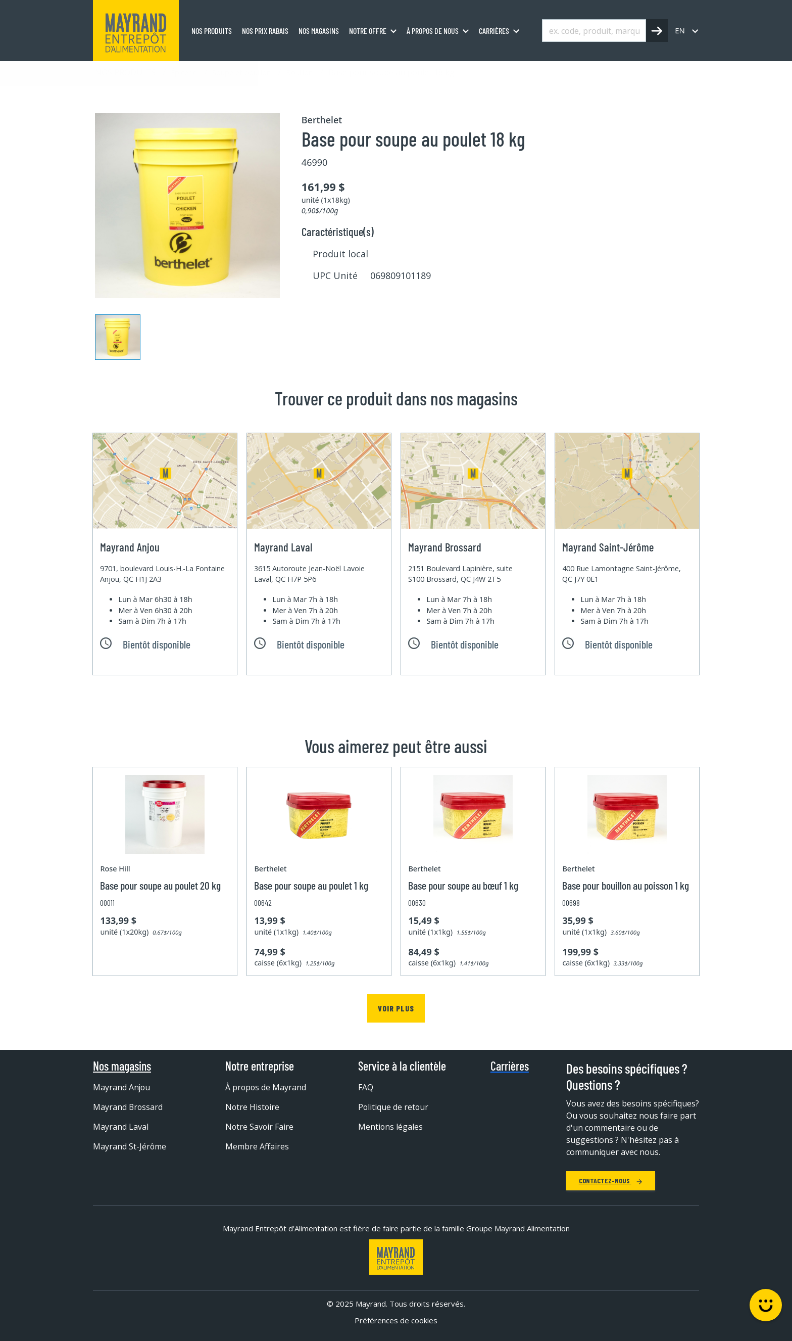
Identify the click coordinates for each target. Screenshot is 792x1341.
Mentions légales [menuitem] (390, 1126)
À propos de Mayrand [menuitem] (266, 1087)
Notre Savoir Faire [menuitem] (259, 1126)
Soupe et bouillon (241, 72)
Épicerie (184, 72)
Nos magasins (122, 1066)
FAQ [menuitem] (365, 1087)
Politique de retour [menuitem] (393, 1107)
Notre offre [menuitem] (367, 30)
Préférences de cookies (396, 1320)
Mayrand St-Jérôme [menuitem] (130, 1146)
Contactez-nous (610, 1180)
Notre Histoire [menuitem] (252, 1107)
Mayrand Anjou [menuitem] (122, 1087)
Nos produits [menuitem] (211, 30)
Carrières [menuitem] (494, 30)
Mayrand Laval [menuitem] (120, 1126)
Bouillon (299, 72)
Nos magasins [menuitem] (319, 30)
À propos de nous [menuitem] (433, 30)
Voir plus (396, 1008)
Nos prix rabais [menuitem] (265, 30)
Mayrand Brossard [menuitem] (128, 1107)
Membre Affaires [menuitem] (257, 1146)
